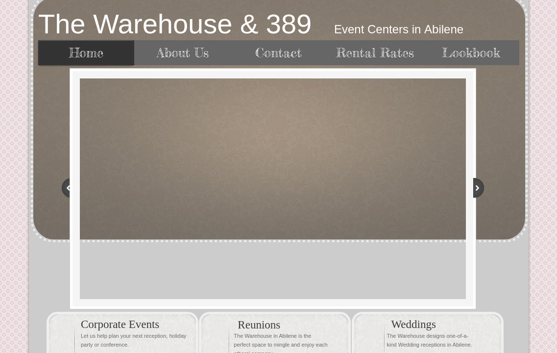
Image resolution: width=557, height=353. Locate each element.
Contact (278, 52)
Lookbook (471, 52)
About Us (183, 52)
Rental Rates (375, 52)
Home (86, 52)
